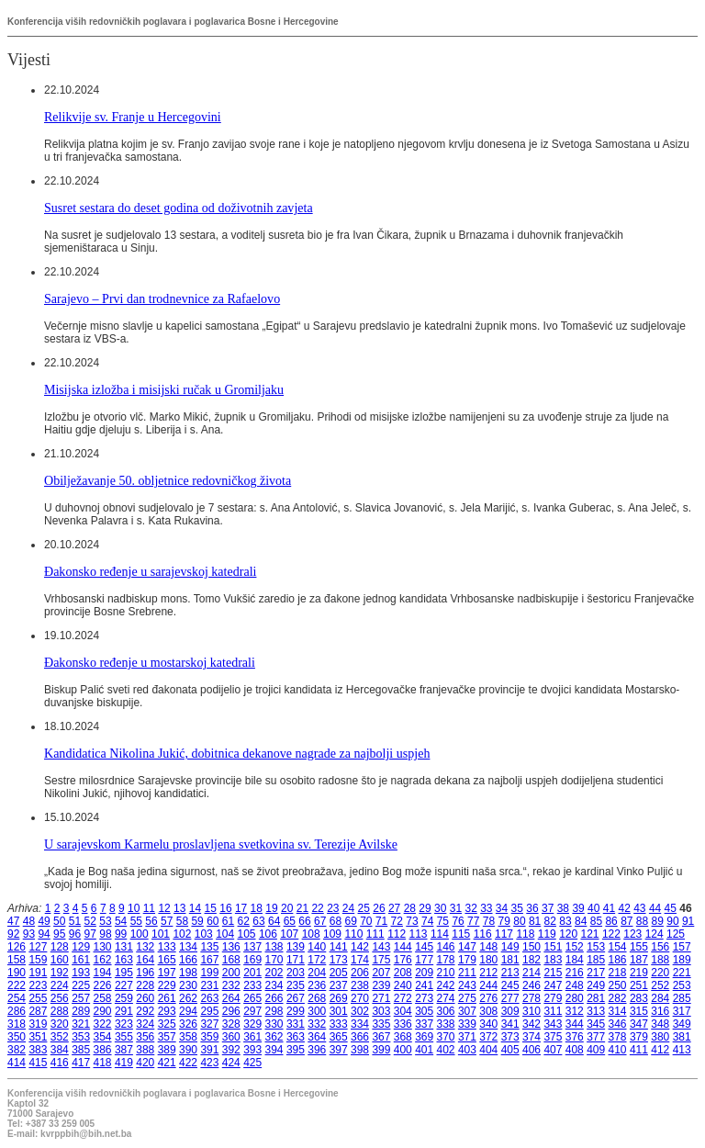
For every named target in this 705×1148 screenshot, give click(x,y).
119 (547, 934)
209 (424, 972)
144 (403, 946)
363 (295, 1036)
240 (403, 985)
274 (446, 998)
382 (16, 1049)
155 (639, 946)
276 (488, 998)
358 (188, 1036)
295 (209, 1011)
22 (317, 908)
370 (446, 1036)
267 (295, 998)
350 (16, 1036)
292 (145, 1011)
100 (139, 934)
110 (353, 934)
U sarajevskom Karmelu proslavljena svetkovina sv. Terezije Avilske (220, 844)
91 (688, 921)
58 (182, 921)
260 (145, 998)
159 (37, 959)
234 (274, 985)
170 (274, 959)
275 (467, 998)
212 (488, 972)
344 (574, 1024)
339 (467, 1024)
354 (103, 1036)
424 (231, 1062)
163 (124, 959)
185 (596, 959)
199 (209, 972)
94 (44, 934)
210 (446, 972)
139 (295, 946)
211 (467, 972)
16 (225, 908)
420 (145, 1062)
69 (350, 921)
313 (596, 1011)
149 (510, 946)
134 (188, 946)
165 (167, 959)
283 (639, 998)
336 (403, 1024)
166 (188, 959)
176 (403, 959)
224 (59, 985)
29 (425, 908)
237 (339, 985)
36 (532, 908)
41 (609, 908)
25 (364, 908)
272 (403, 998)
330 (274, 1024)
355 (124, 1036)
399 (381, 1049)
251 (639, 985)
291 (124, 1011)
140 (317, 946)
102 (182, 934)
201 (252, 972)
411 (639, 1049)
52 (90, 921)
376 (574, 1036)
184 (574, 959)
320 (59, 1024)
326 (188, 1024)
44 (655, 908)
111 (375, 934)
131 (124, 946)
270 (360, 998)
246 (531, 985)
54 (121, 921)
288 (59, 1011)
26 (379, 908)
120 (568, 934)
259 (124, 998)
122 (611, 934)
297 (252, 1011)
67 (320, 921)
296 (231, 1011)
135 (209, 946)
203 (295, 972)
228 (145, 985)
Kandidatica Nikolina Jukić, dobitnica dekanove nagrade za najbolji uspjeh (237, 753)
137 (252, 946)
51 (75, 921)
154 (618, 946)
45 (671, 908)
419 (124, 1062)
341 (510, 1024)
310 (531, 1011)
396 (317, 1049)
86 (611, 921)
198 (188, 972)
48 (29, 921)
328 (231, 1024)
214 (531, 972)
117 (504, 934)
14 (195, 908)
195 (124, 972)
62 (244, 921)
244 (488, 985)
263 (209, 998)
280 (574, 998)
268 (317, 998)
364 (317, 1036)
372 (488, 1036)
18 (257, 908)
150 (531, 946)
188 (660, 959)
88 (642, 921)
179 (467, 959)
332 (317, 1024)
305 (424, 1011)
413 (682, 1049)
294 (188, 1011)
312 (574, 1011)
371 (467, 1036)
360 (231, 1036)
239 (381, 985)
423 (209, 1062)
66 (304, 921)
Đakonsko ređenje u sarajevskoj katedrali (150, 571)
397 (339, 1049)
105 (247, 934)
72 (397, 921)
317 (682, 1011)
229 (167, 985)
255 (37, 998)
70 (366, 921)
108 (311, 934)
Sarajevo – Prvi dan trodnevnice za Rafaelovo (162, 298)
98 (105, 934)
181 (510, 959)
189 (682, 959)
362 (274, 1036)
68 (335, 921)
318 (16, 1024)
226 (103, 985)
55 (136, 921)
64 (274, 921)
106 (268, 934)
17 (241, 908)
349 (682, 1024)
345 (596, 1024)
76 (458, 921)
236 (317, 985)
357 (167, 1036)
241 (424, 985)
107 (289, 934)
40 (593, 908)
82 (550, 921)
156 (660, 946)
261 (167, 998)
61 (228, 921)
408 (574, 1049)
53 (105, 921)
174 (360, 959)
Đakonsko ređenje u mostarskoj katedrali (149, 662)
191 (37, 972)
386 (103, 1049)
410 (618, 1049)
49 (44, 921)
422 (188, 1062)
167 (209, 959)
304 (403, 1011)
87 (626, 921)
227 (124, 985)
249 (596, 985)
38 (563, 908)
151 (552, 946)
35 (517, 908)
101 (160, 934)
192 (59, 972)
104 (225, 934)
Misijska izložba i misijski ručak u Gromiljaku (164, 389)
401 (424, 1049)
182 (531, 959)
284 (660, 998)
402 (446, 1049)
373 (510, 1036)
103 (204, 934)
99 (121, 934)
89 (658, 921)
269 (339, 998)
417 (81, 1062)
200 (231, 972)
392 (231, 1049)
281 (596, 998)
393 (252, 1049)
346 (618, 1024)
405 (510, 1049)
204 (317, 972)
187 (639, 959)
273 (424, 998)
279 (552, 998)
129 (81, 946)
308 (488, 1011)
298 (274, 1011)
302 (360, 1011)
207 (381, 972)
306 (446, 1011)
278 (531, 998)
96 (75, 934)
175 (381, 959)
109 (332, 934)
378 (618, 1036)
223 (37, 985)
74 (427, 921)
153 (596, 946)
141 (339, 946)
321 (81, 1024)
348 (660, 1024)
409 (596, 1049)
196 (145, 972)
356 (145, 1036)
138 (274, 946)
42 (624, 908)
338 (446, 1024)
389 (167, 1049)
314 (618, 1011)
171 (295, 959)
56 (151, 921)
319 (37, 1024)
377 (596, 1036)
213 (510, 972)
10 (134, 908)
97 (90, 934)
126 (16, 946)
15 (211, 908)
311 (552, 1011)
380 (660, 1036)
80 (519, 921)
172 (317, 959)
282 (618, 998)
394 (274, 1049)
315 (639, 1011)
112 (396, 934)
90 (672, 921)
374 (531, 1036)
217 (596, 972)
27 (394, 908)
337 (424, 1024)
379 (639, 1036)
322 (103, 1024)
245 (510, 985)
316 (660, 1011)
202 (274, 972)
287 (37, 1011)
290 (103, 1011)
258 (103, 998)
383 (37, 1049)
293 (167, 1011)
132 (145, 946)
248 (574, 985)
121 (590, 934)
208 (403, 972)
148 (488, 946)
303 (381, 1011)
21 (302, 908)
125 (675, 934)
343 (552, 1024)
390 (188, 1049)
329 (252, 1024)
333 (339, 1024)
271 (381, 998)
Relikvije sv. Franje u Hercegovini (132, 116)
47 (13, 921)
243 (467, 985)
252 (660, 985)
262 (188, 998)
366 (360, 1036)
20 (287, 908)
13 (179, 908)
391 (209, 1049)
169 (252, 959)
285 (682, 998)
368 (403, 1036)
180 (488, 959)
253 (682, 985)
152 (574, 946)
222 (16, 985)
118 (525, 934)
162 (103, 959)
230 (188, 985)
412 (660, 1049)
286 (16, 1011)
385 (81, 1049)
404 (488, 1049)
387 (124, 1049)
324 (145, 1024)
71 (381, 921)
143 (381, 946)
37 (548, 908)
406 (531, 1049)
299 (295, 1011)
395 (295, 1049)
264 (231, 998)
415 (37, 1062)
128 (59, 946)
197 (167, 972)
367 (381, 1036)
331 (295, 1024)
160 (59, 959)
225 (81, 985)
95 (59, 934)
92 (13, 934)
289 (81, 1011)
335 (381, 1024)
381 (682, 1036)
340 (488, 1024)
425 (252, 1062)
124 (654, 934)
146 (446, 946)
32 (470, 908)
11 (149, 908)
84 (581, 921)
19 (271, 908)
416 (59, 1062)
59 (197, 921)
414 (16, 1062)
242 (446, 985)
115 (461, 934)
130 (103, 946)
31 (456, 908)
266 (274, 998)
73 (412, 921)
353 (81, 1036)
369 (424, 1036)
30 (440, 908)
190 (16, 972)
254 (16, 998)
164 (145, 959)
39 (578, 908)
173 (339, 959)
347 (639, 1024)
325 (167, 1024)
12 (164, 908)
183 (552, 959)
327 (209, 1024)
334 (360, 1024)
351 (37, 1036)
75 (443, 921)
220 (660, 972)
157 (682, 946)
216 (574, 972)
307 (467, 1011)
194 (103, 972)
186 (618, 959)
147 (467, 946)
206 (360, 972)
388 (145, 1049)
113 (418, 934)
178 (446, 959)
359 (209, 1036)
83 (565, 921)
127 (37, 946)
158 (16, 959)
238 (360, 985)
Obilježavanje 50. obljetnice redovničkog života (167, 480)
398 (360, 1049)
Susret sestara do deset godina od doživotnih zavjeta (178, 207)
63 (258, 921)
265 (252, 998)
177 (424, 959)
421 (167, 1062)
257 (81, 998)
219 (639, 972)
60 (212, 921)
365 (339, 1036)
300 (317, 1011)
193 (81, 972)
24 (348, 908)
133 (167, 946)
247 (552, 985)
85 (596, 921)
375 (552, 1036)
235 (295, 985)
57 (167, 921)
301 (339, 1011)
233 (252, 985)
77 (473, 921)
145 (424, 946)
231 (209, 985)
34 (502, 908)
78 (489, 921)
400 (403, 1049)
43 (639, 908)
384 (59, 1049)
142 (360, 946)
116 (483, 934)
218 (618, 972)
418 (103, 1062)
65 (290, 921)
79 (504, 921)
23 (333, 908)
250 (618, 985)
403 (467, 1049)
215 (552, 972)
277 (510, 998)
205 (339, 972)
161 (81, 959)
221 (682, 972)
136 (231, 946)
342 (531, 1024)
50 (59, 921)
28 (410, 908)
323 (124, 1024)
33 (486, 908)
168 (231, 959)
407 (552, 1049)
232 (231, 985)
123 (632, 934)
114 (440, 934)
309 (510, 1011)
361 (252, 1036)
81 (535, 921)
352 (59, 1036)
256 (59, 998)
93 (29, 934)
